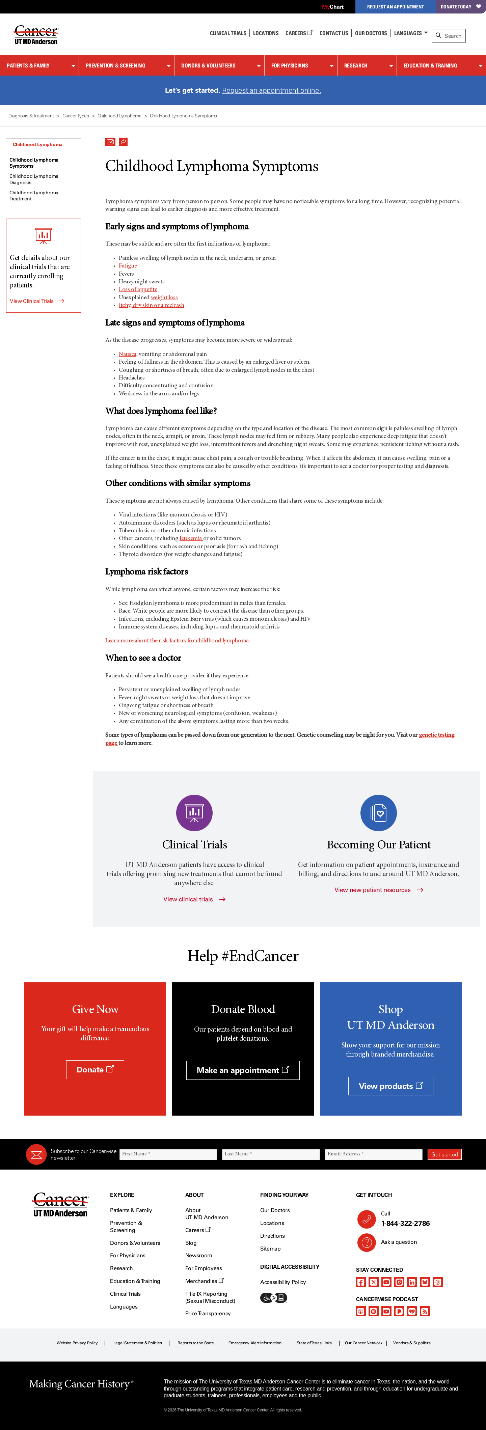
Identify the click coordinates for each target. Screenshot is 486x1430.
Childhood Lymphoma (37, 144)
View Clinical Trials (32, 301)
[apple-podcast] (360, 1311)
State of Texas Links (314, 1343)
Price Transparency (208, 1313)
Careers (299, 33)
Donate (95, 1069)
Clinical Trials (228, 33)
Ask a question (395, 1244)
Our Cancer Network (363, 1343)
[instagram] (399, 1282)
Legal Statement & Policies (137, 1343)
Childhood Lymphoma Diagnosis (33, 179)
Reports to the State (196, 1343)
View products (391, 1086)
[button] (110, 140)
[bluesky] (424, 1282)
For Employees (203, 1268)
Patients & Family (28, 65)
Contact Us (334, 33)
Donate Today (461, 6)
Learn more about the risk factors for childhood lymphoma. (177, 641)
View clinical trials (194, 899)
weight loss (164, 298)
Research (356, 65)
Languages (408, 33)
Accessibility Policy (283, 1282)
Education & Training (430, 65)
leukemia (191, 539)
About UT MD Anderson (206, 1214)
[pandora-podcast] (399, 1311)
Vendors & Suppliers (411, 1343)
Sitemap (270, 1248)
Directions (272, 1236)
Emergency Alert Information (254, 1343)
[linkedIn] (412, 1282)
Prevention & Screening (115, 65)
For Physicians (289, 65)
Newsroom (198, 1255)
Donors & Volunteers (208, 65)
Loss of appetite (138, 290)
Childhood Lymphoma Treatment (33, 196)
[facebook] (360, 1282)
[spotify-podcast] (373, 1311)
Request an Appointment (395, 6)
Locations (272, 1223)
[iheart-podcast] (412, 1311)
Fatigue (128, 266)
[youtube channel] (386, 1282)
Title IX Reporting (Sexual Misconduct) (210, 1297)
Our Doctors (371, 33)
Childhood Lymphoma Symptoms (33, 163)
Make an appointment (243, 1070)
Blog (191, 1243)
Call (418, 1219)
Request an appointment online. (271, 90)
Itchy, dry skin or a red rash (151, 306)
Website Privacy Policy (77, 1343)
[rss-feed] (424, 1311)
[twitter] (373, 1282)
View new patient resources (378, 890)
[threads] (437, 1282)
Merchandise (204, 1281)
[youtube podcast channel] (386, 1311)
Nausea (127, 355)
